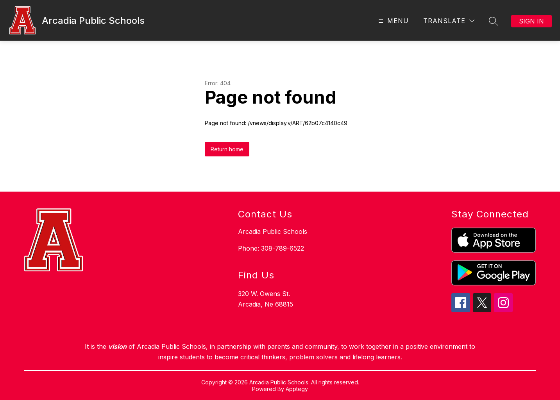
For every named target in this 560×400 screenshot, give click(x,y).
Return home (227, 149)
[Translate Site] (448, 21)
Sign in (531, 21)
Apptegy (297, 389)
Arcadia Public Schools (272, 231)
